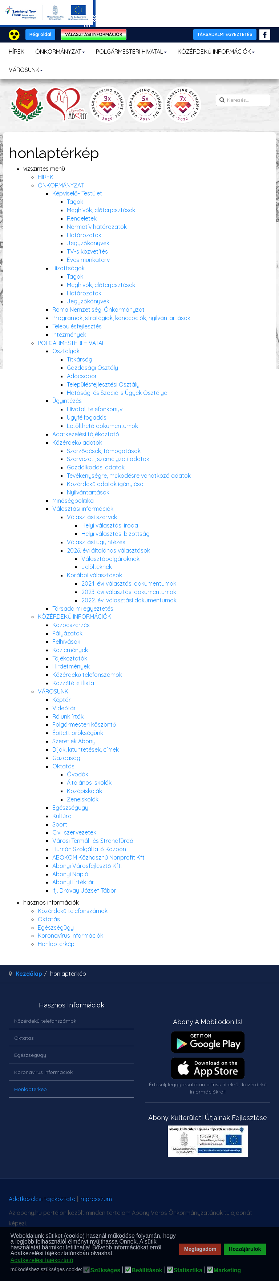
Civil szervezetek (74, 832)
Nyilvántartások (88, 492)
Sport (59, 824)
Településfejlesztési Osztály (103, 384)
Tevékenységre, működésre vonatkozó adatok (129, 475)
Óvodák (77, 774)
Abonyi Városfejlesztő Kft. (87, 865)
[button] (116, 1254)
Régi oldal (40, 34)
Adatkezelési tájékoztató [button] (42, 1260)
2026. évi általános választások (108, 550)
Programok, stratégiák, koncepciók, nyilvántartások (121, 318)
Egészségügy (70, 807)
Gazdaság (66, 757)
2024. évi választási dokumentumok (128, 583)
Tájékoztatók (69, 658)
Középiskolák (84, 791)
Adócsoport (83, 376)
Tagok (75, 201)
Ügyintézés (67, 400)
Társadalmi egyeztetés (82, 608)
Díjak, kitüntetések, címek (85, 749)
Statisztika (188, 1270)
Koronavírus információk (70, 935)
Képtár (61, 699)
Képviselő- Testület (77, 193)
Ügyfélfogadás (86, 417)
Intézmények (69, 334)
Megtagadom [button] (200, 1249)
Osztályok (66, 351)
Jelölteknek (96, 566)
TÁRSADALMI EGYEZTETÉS (224, 34)
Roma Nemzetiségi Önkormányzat (98, 309)
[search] (243, 100)
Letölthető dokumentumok (102, 425)
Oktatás (63, 766)
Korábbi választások (94, 575)
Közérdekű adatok (77, 442)
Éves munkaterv (88, 259)
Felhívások (66, 641)
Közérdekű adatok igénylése (105, 484)
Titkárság (79, 359)
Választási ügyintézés (96, 542)
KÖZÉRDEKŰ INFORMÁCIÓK (216, 51)
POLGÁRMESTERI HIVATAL (131, 51)
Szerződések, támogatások (104, 450)
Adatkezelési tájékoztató (85, 434)
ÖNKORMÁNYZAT (60, 51)
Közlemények (70, 650)
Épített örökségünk (77, 732)
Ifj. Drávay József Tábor (84, 890)
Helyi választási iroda (109, 525)
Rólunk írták (68, 716)
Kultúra (62, 816)
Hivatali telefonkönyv (94, 409)
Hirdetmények (71, 666)
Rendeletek (82, 218)
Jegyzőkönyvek (88, 243)
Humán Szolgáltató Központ (90, 849)
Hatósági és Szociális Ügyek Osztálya (117, 392)
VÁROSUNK (26, 69)
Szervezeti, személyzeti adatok (108, 458)
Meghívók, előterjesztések (101, 210)
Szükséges (105, 1270)
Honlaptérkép (56, 943)
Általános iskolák (89, 782)
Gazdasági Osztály (92, 367)
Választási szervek (92, 517)
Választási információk (82, 508)
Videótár (64, 708)
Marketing (227, 1270)
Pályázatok (67, 633)
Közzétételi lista (73, 683)
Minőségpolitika (73, 500)
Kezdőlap (29, 973)
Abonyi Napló (70, 874)
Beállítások (147, 1270)
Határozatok (84, 235)
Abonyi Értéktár (73, 882)
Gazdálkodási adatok (96, 467)
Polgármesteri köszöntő (84, 724)
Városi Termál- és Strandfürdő (92, 840)
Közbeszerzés (71, 625)
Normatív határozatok (97, 226)
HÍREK (16, 51)
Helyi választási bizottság (115, 533)
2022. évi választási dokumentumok (129, 600)
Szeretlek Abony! (74, 741)
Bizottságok (68, 268)
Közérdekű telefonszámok (87, 674)
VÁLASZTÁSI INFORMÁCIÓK (93, 34)
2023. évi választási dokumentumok (128, 591)
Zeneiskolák (82, 799)
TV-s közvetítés (87, 251)
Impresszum (96, 1199)
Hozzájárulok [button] (245, 1249)
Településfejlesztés (77, 326)
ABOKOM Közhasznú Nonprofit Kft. (99, 857)
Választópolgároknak (110, 558)
